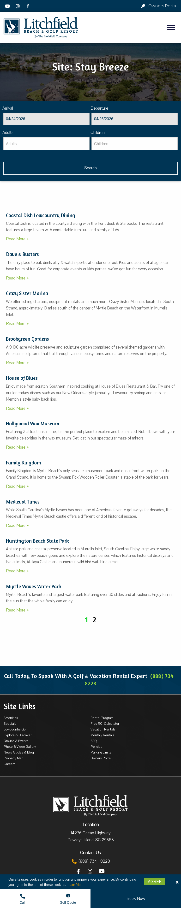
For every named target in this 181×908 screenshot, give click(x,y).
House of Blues (22, 378)
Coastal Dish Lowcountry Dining (40, 215)
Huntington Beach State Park (37, 541)
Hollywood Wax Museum (32, 424)
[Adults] (46, 143)
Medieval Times (23, 502)
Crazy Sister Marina (27, 293)
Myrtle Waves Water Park (33, 586)
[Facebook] (28, 6)
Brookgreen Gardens (27, 339)
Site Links (20, 706)
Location (91, 825)
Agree (155, 881)
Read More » (17, 239)
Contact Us (90, 853)
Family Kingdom (23, 463)
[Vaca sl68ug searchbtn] (90, 168)
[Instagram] (18, 6)
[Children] (134, 143)
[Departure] (134, 119)
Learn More (75, 884)
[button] (171, 27)
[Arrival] (46, 119)
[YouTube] (8, 6)
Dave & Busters (22, 254)
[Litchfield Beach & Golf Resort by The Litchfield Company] (41, 27)
